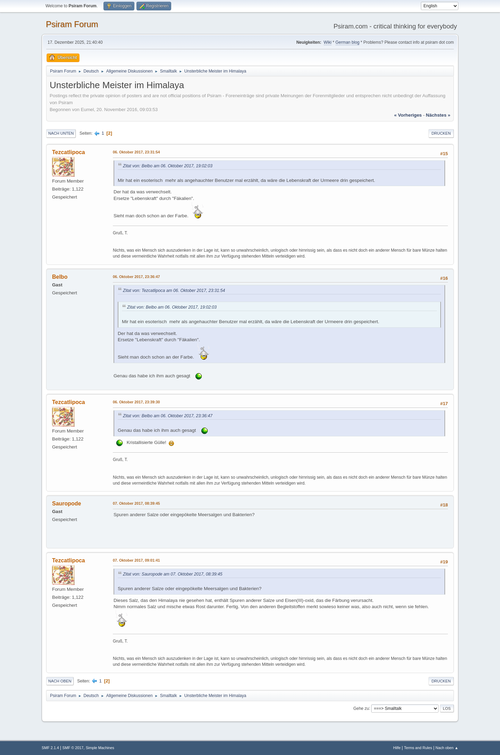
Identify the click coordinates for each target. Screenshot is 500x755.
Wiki (328, 42)
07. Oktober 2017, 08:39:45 (136, 503)
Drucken (441, 133)
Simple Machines (100, 748)
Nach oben (60, 681)
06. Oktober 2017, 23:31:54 (136, 152)
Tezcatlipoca (68, 152)
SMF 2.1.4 (50, 748)
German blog (347, 42)
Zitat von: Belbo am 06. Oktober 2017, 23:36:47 (167, 415)
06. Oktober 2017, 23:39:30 (136, 402)
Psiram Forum (72, 24)
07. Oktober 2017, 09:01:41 (136, 560)
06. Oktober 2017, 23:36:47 (136, 277)
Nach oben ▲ (446, 748)
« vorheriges (408, 115)
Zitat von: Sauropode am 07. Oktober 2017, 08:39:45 (172, 574)
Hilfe (397, 748)
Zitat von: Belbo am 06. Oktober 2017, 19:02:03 (167, 165)
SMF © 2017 (73, 748)
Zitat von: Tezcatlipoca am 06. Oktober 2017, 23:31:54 (174, 290)
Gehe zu (361, 708)
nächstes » (438, 115)
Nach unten (61, 133)
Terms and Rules (418, 748)
